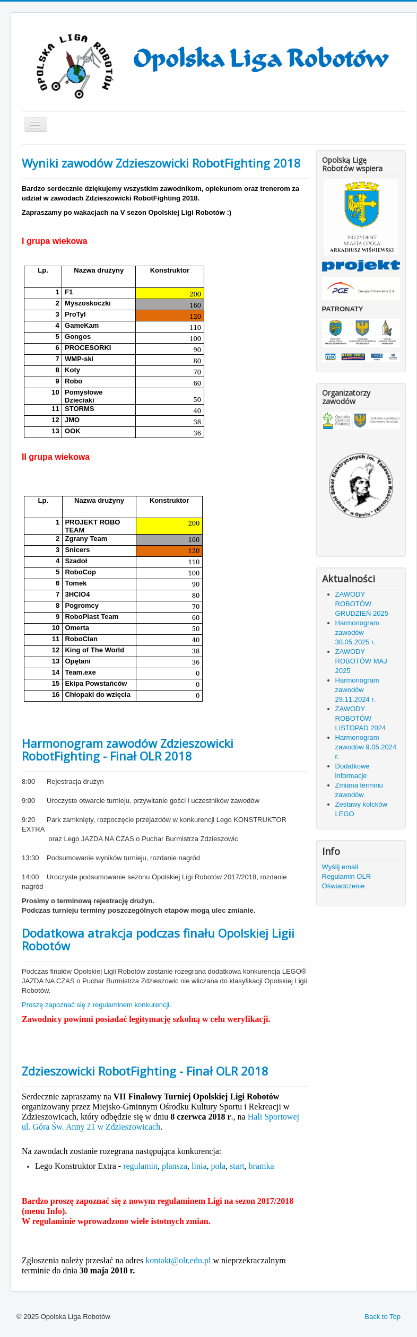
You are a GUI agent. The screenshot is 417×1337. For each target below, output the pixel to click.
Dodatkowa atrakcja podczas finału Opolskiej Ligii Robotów (158, 939)
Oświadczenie (343, 886)
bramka (261, 1165)
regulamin (140, 1165)
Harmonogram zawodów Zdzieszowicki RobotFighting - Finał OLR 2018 (127, 749)
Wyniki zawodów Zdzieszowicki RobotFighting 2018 (161, 163)
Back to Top (382, 1317)
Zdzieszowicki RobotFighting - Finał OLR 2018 (145, 1071)
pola (218, 1165)
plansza (174, 1165)
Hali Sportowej (273, 1116)
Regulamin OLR (346, 876)
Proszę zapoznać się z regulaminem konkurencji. (96, 1005)
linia (199, 1165)
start (237, 1165)
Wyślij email (340, 867)
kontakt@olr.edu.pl (178, 1260)
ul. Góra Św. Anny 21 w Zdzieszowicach (91, 1126)
